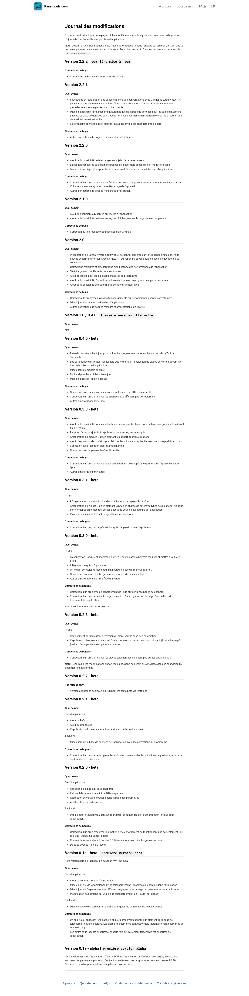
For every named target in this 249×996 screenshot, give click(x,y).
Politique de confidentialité (133, 983)
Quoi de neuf (185, 6)
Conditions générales (172, 983)
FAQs (202, 6)
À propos (165, 6)
